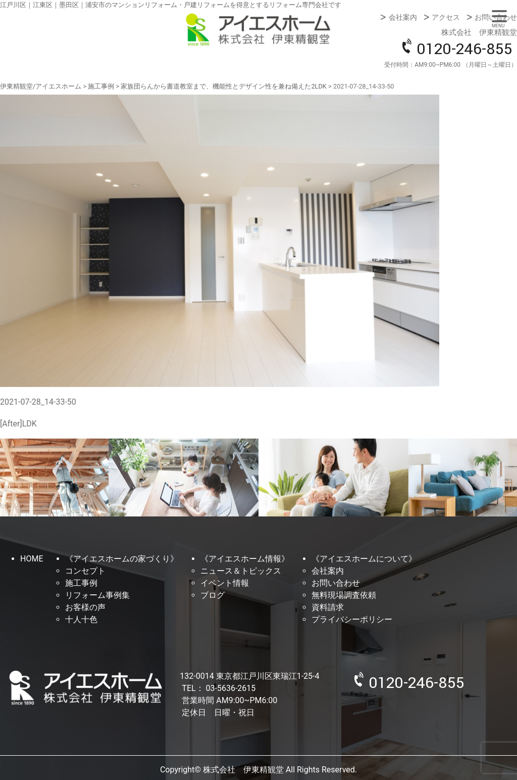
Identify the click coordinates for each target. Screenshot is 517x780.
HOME (31, 559)
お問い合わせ (496, 17)
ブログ (212, 595)
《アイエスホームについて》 (364, 559)
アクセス (446, 17)
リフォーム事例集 (97, 595)
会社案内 (403, 17)
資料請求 (328, 607)
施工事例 (81, 583)
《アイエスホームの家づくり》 (121, 559)
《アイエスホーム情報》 (244, 559)
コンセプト (85, 571)
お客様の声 (85, 607)
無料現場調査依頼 (344, 595)
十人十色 (81, 619)
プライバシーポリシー (352, 619)
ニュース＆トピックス (240, 571)
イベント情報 (224, 583)
